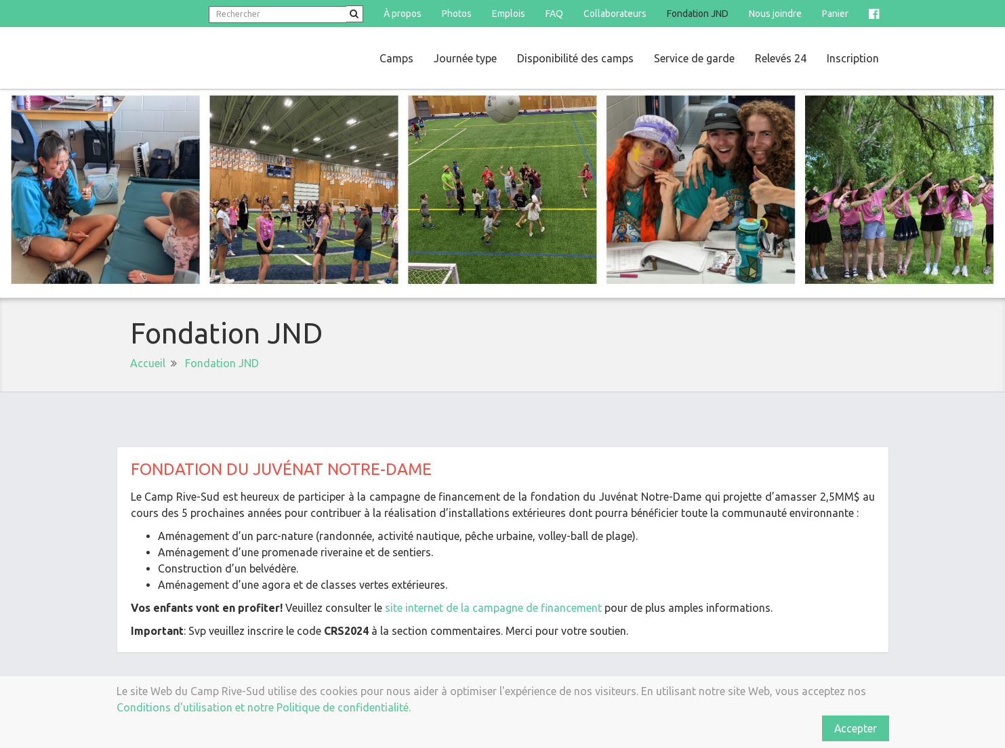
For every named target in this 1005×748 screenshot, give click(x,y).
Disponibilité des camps (575, 58)
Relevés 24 (780, 58)
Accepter (855, 728)
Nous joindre (775, 13)
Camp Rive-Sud (213, 58)
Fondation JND (698, 13)
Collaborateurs (615, 13)
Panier (835, 13)
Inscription (853, 58)
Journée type (465, 58)
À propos (403, 13)
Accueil (147, 363)
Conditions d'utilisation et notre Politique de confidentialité (263, 707)
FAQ (554, 13)
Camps (396, 58)
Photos (457, 13)
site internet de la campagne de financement (493, 608)
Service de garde (694, 58)
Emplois (508, 13)
